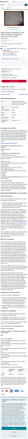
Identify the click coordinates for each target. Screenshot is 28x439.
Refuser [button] (14, 432)
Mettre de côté (4, 46)
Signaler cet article (23, 94)
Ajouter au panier (14, 81)
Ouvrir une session (20, 1)
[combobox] (16, 5)
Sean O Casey (8, 7)
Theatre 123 (14, 120)
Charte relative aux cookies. (17, 422)
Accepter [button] (14, 428)
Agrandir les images (14, 29)
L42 (19, 120)
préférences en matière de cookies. (14, 419)
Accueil (2, 7)
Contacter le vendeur (5, 94)
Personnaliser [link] (14, 435)
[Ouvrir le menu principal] (2, 5)
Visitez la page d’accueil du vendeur (9, 143)
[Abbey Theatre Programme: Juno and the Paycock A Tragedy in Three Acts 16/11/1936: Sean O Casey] (14, 18)
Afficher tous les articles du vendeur (10, 54)
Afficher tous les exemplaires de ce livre (10, 58)
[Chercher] (26, 5)
